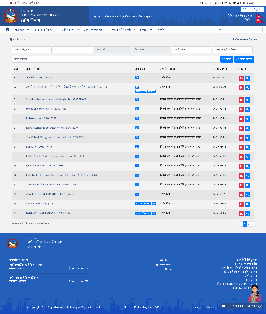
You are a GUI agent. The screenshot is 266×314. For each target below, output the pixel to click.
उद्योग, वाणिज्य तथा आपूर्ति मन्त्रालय (240, 272)
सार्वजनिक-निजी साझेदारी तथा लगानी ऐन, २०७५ (50, 194)
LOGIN (245, 9)
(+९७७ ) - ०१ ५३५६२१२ (243, 3)
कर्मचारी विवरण (166, 265)
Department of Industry (62, 307)
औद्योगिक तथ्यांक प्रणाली (245, 288)
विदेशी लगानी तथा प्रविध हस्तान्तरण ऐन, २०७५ (48, 213)
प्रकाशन (144, 30)
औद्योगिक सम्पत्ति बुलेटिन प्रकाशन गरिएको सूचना (128, 16)
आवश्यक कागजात (93, 30)
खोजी (226, 59)
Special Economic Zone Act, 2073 (44, 165)
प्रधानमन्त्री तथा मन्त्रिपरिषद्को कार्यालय (238, 268)
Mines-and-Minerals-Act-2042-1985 (46, 109)
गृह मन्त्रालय (251, 280)
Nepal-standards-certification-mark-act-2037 (52, 127)
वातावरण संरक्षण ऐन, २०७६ (39, 203)
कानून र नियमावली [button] (217, 3)
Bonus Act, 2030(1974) (39, 146)
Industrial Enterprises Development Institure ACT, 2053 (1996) (61, 175)
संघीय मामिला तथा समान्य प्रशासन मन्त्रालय (236, 284)
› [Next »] (252, 224)
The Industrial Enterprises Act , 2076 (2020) (51, 184)
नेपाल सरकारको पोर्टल (245, 263)
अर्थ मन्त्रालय (251, 276)
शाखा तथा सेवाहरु (44, 30)
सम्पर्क (161, 29)
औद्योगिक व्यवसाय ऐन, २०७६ (40, 77)
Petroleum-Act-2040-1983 (41, 118)
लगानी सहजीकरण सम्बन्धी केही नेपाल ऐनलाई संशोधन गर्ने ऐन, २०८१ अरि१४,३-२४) (66, 87)
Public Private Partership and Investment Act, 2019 (55, 156)
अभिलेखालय (68, 30)
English (257, 9)
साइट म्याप (168, 260)
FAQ (170, 269)
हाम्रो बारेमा (20, 30)
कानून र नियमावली (121, 30)
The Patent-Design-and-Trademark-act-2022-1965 (55, 137)
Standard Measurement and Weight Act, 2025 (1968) (56, 99)
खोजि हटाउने (244, 59)
